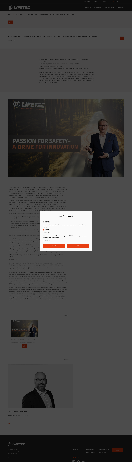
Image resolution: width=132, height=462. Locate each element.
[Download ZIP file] (122, 38)
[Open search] (123, 1)
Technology (98, 7)
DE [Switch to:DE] (109, 1)
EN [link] (113, 1)
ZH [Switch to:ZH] (117, 1)
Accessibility (87, 1)
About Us (88, 7)
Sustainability (109, 7)
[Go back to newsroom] (66, 22)
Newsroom (120, 7)
